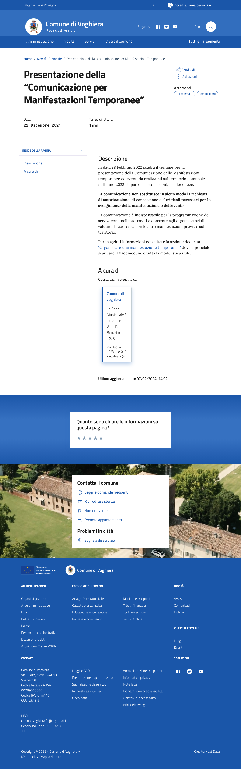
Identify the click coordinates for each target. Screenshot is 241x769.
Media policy (30, 756)
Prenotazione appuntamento (92, 677)
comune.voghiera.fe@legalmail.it (44, 720)
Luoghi (178, 640)
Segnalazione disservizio (89, 684)
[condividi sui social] (185, 69)
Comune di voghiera (115, 296)
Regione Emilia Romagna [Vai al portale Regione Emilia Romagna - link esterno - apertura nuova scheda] (40, 5)
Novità (69, 41)
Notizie (179, 612)
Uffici (24, 612)
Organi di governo (33, 598)
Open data (79, 697)
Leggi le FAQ (81, 670)
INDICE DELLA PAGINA (52, 150)
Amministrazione (40, 41)
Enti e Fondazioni (33, 619)
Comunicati (182, 605)
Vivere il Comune (118, 41)
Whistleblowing (134, 704)
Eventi (178, 647)
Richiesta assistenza (86, 691)
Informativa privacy (136, 677)
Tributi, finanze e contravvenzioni (134, 609)
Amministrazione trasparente (143, 670)
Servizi (90, 41)
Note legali (130, 684)
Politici (25, 625)
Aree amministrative (35, 605)
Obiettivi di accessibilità (139, 697)
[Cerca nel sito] (211, 26)
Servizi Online (132, 619)
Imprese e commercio (87, 619)
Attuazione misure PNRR (38, 646)
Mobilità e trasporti (136, 598)
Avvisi (178, 598)
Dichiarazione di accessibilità (143, 691)
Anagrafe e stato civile (88, 598)
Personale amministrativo (39, 632)
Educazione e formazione (89, 612)
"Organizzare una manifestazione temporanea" (139, 247)
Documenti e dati (33, 639)
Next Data (212, 751)
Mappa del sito (51, 756)
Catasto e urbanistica (87, 605)
